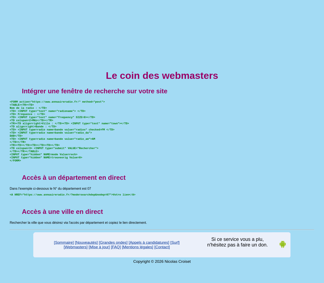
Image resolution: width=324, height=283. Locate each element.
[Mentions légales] (137, 260)
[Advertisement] (162, 30)
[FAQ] (116, 260)
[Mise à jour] (99, 260)
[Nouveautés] (86, 255)
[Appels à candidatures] (149, 255)
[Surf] (175, 255)
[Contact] (162, 260)
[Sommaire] (64, 255)
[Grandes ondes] (113, 255)
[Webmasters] (76, 260)
